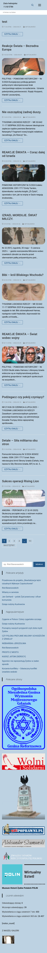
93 (30, 541)
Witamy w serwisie (10, 592)
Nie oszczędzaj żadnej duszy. (21, 112)
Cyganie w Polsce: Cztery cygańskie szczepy (21, 619)
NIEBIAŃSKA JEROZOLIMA (14, 643)
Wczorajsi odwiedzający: (13, 907)
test (4, 21)
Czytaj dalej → (12, 34)
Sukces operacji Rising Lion (20, 481)
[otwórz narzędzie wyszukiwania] (32, 5)
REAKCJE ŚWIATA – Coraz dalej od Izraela (23, 154)
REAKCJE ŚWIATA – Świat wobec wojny (19, 335)
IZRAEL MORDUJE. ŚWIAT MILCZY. (19, 217)
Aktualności (29, 27)
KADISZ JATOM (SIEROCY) (14, 656)
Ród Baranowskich (10, 588)
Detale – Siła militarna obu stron (20, 442)
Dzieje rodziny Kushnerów (13, 604)
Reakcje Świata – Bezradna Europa (20, 47)
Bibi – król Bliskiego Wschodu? (22, 275)
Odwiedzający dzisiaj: (12, 903)
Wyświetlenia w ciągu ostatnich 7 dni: (19, 912)
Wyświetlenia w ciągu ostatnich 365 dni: (20, 916)
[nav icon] (40, 5)
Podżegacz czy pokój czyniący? (23, 397)
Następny (9, 545)
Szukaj (39, 564)
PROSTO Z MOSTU (10, 652)
